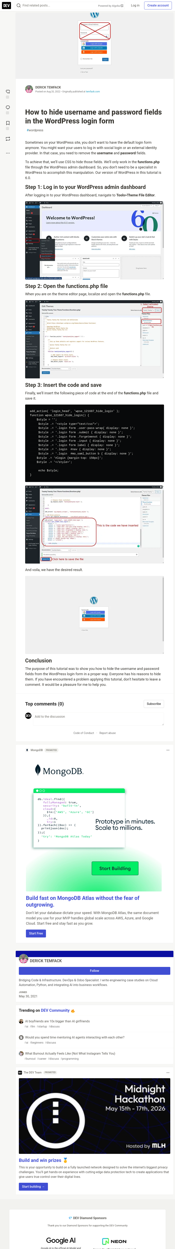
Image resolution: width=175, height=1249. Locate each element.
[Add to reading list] (8, 125)
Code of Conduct (83, 733)
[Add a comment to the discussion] (98, 719)
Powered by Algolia (110, 5)
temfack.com (93, 91)
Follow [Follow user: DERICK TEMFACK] (94, 971)
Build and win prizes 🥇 (43, 1160)
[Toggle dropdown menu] (168, 750)
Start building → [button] (33, 1186)
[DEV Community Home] (6, 5)
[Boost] (8, 139)
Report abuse (107, 733)
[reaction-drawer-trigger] (8, 93)
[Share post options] (8, 153)
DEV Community (55, 1010)
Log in (135, 5)
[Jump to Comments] (8, 109)
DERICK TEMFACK (48, 87)
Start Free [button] (36, 933)
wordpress (35, 130)
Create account (158, 5)
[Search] (19, 5)
